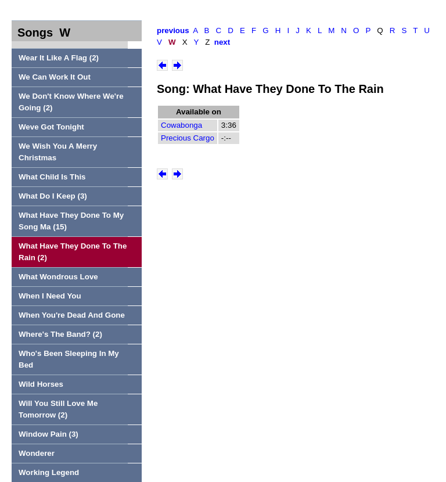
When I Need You (50, 296)
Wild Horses (41, 384)
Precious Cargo (187, 138)
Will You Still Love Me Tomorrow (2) (58, 409)
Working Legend (49, 472)
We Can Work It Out (55, 77)
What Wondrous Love (58, 276)
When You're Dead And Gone (72, 315)
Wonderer (37, 453)
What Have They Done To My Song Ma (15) (71, 221)
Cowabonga (181, 125)
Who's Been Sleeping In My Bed (69, 359)
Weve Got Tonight (51, 127)
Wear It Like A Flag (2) (59, 57)
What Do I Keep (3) (53, 196)
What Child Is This (52, 176)
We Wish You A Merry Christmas (58, 152)
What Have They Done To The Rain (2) (73, 252)
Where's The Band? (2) (60, 334)
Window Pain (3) (48, 434)
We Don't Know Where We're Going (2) (71, 102)
